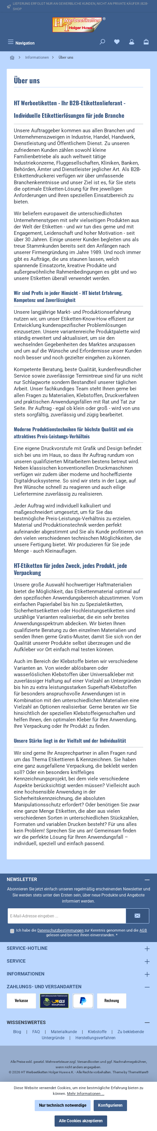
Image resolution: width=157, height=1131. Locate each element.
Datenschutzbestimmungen (60, 930)
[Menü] (21, 42)
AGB (143, 930)
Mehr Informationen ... (85, 1094)
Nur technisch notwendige (62, 1105)
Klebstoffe (97, 1031)
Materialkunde (64, 1031)
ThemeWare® (138, 1072)
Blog (17, 1031)
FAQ (36, 1031)
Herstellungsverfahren (95, 1038)
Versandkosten (88, 1061)
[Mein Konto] (131, 42)
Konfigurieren (110, 1105)
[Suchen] (102, 42)
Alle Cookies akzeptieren (81, 1121)
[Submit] (137, 915)
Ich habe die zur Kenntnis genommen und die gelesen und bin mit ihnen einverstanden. (81, 932)
